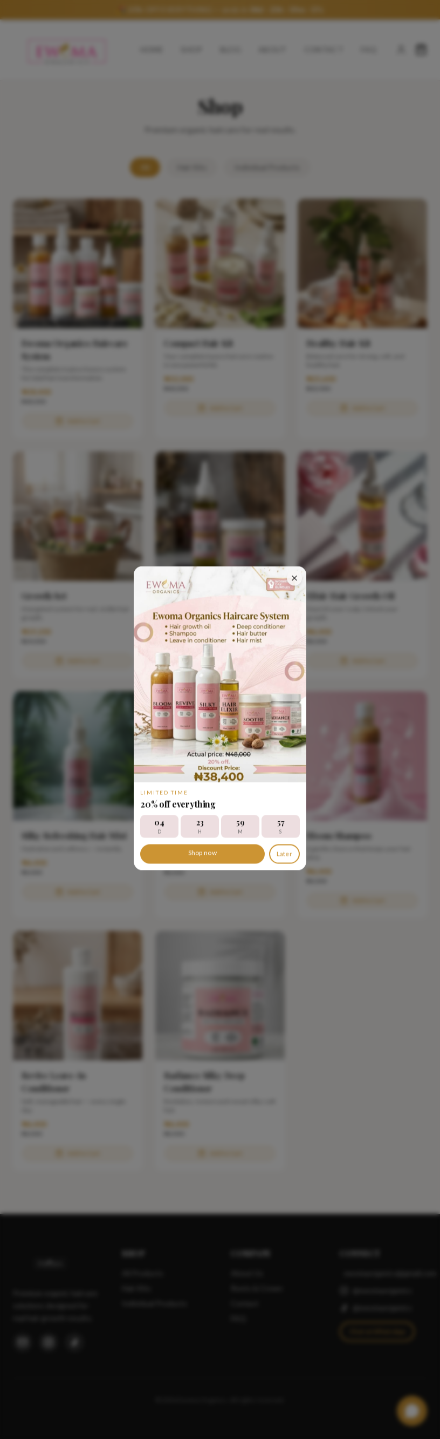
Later (285, 852)
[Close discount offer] (294, 576)
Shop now (202, 851)
